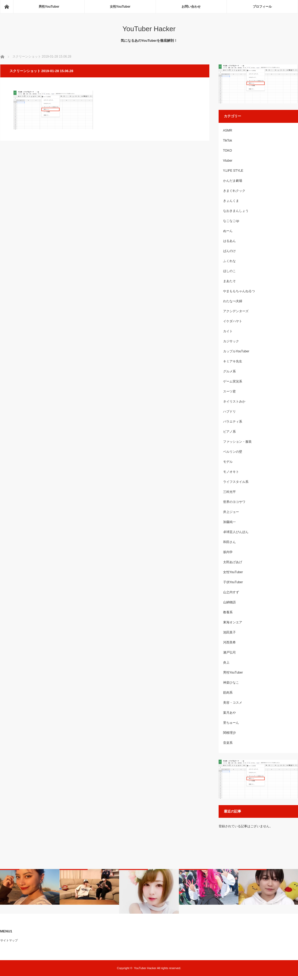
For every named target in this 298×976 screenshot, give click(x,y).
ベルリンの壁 (232, 452)
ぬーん (228, 231)
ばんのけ (229, 251)
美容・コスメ (232, 702)
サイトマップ (9, 940)
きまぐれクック (234, 191)
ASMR (227, 130)
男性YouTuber (49, 6)
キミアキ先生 (232, 361)
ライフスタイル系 (236, 482)
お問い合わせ (191, 6)
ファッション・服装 (237, 441)
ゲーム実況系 (232, 381)
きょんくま (231, 201)
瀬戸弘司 (229, 652)
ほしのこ (229, 271)
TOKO (227, 150)
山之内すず (231, 592)
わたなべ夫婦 (232, 301)
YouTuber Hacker (149, 28)
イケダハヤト (232, 321)
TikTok (227, 140)
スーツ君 (229, 391)
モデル (228, 462)
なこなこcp (231, 221)
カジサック (231, 341)
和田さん (229, 542)
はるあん (229, 241)
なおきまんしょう (236, 211)
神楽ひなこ (231, 682)
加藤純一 (229, 522)
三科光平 (229, 492)
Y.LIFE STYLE (233, 170)
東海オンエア (232, 622)
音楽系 (228, 743)
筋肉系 (228, 692)
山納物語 (229, 602)
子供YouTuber (233, 582)
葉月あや (229, 713)
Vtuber (227, 160)
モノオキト (231, 472)
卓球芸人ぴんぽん (236, 532)
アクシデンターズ (236, 311)
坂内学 (228, 552)
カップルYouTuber (236, 351)
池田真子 (229, 632)
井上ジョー (231, 512)
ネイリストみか (234, 401)
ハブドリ (229, 411)
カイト (228, 331)
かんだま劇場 (232, 181)
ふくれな (229, 261)
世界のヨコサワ (234, 502)
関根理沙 (229, 733)
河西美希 (229, 642)
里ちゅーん (231, 723)
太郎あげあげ (232, 562)
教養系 (228, 612)
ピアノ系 (229, 431)
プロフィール (262, 6)
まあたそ (229, 281)
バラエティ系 (232, 421)
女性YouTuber (120, 6)
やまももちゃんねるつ (239, 291)
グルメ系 (229, 371)
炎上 (226, 662)
